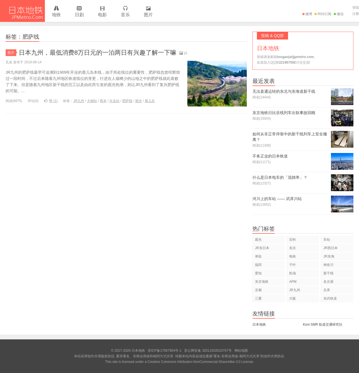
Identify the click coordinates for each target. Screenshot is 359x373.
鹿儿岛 (150, 101)
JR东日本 (262, 248)
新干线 (328, 273)
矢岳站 (114, 101)
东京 (292, 248)
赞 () (50, 101)
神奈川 (328, 265)
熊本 (103, 101)
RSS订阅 (322, 14)
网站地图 (241, 351)
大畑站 (92, 101)
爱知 (258, 273)
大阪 (292, 298)
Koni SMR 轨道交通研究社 (322, 324)
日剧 (79, 11)
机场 (292, 273)
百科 (292, 240)
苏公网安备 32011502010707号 (208, 351)
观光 (138, 101)
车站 (326, 240)
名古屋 (328, 282)
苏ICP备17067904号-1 (164, 351)
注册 (355, 14)
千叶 (292, 265)
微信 (339, 14)
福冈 (258, 265)
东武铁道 (330, 298)
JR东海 (328, 256)
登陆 (355, 8)
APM (292, 282)
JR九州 (78, 101)
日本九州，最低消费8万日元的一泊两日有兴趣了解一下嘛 (97, 52)
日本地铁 (22, 11)
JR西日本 (330, 248)
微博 (307, 14)
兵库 (326, 290)
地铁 (56, 11)
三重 (258, 298)
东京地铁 (261, 282)
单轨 (258, 256)
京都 (258, 290)
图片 (148, 11)
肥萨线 (127, 101)
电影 (102, 11)
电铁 (292, 256)
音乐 (125, 11)
